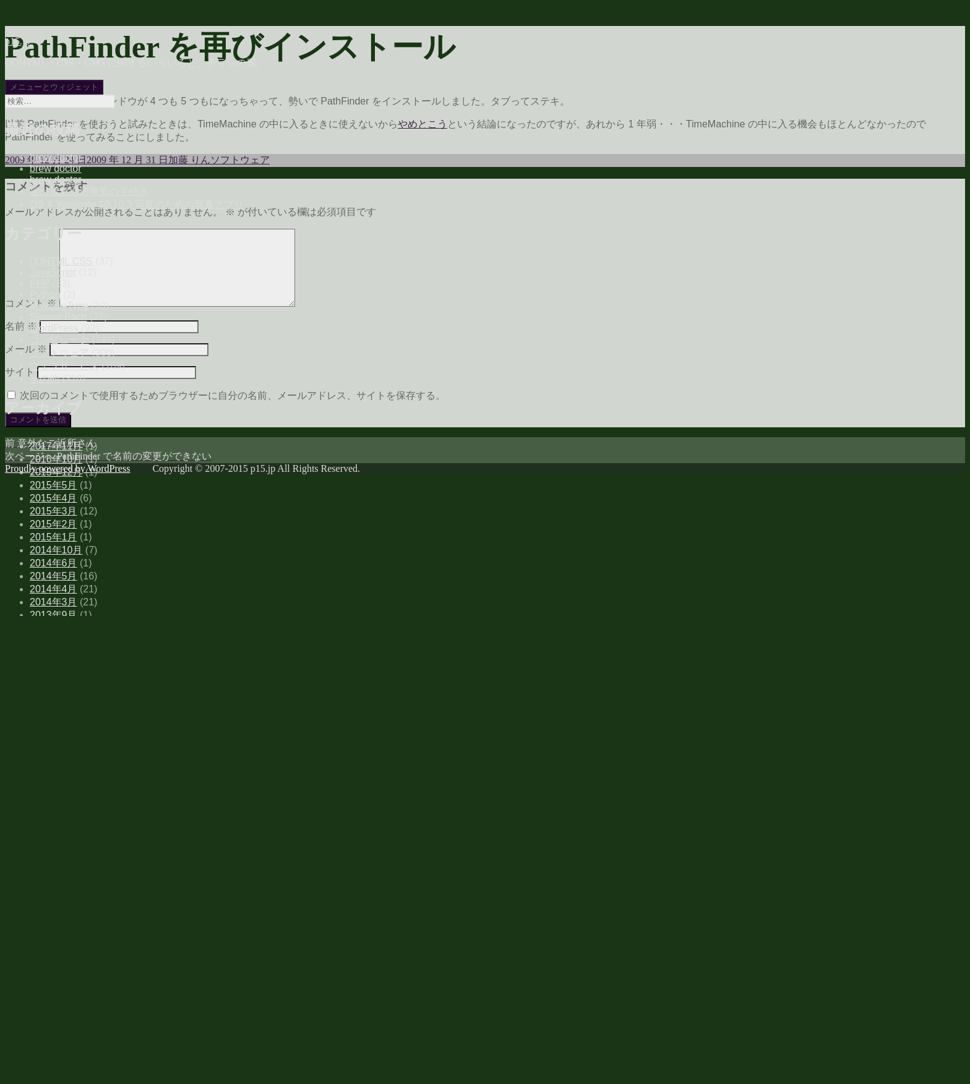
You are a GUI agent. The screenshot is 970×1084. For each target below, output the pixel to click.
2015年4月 (53, 498)
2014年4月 (53, 589)
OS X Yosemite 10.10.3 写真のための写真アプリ (137, 204)
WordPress (54, 328)
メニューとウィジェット (54, 87)
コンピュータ (59, 340)
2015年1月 (53, 537)
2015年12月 (56, 472)
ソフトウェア (59, 353)
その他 (44, 378)
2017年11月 (56, 446)
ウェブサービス (64, 366)
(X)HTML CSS (61, 261)
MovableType (59, 306)
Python (45, 294)
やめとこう (422, 124)
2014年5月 (53, 576)
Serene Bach (58, 317)
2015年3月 (53, 511)
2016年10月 (56, 459)
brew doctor (56, 157)
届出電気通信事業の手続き (89, 191)
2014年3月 (53, 602)
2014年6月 (53, 563)
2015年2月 (53, 524)
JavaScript (53, 272)
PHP (40, 283)
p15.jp (17, 41)
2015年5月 (53, 485)
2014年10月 (56, 550)
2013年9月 (53, 615)
